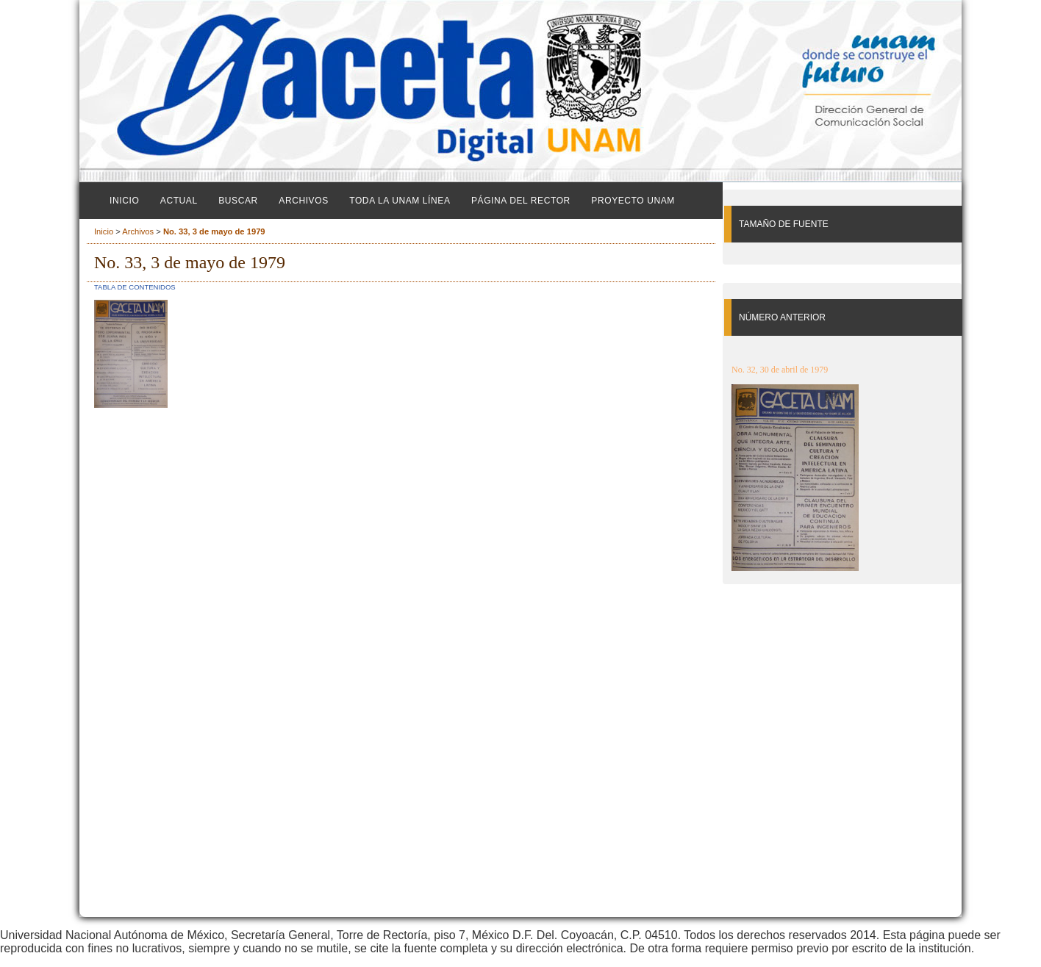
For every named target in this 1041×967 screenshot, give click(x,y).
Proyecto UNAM (633, 200)
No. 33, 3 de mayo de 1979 (214, 231)
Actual (179, 200)
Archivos (303, 200)
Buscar (238, 200)
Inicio (124, 200)
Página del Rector (520, 200)
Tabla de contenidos (135, 287)
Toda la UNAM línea (399, 200)
